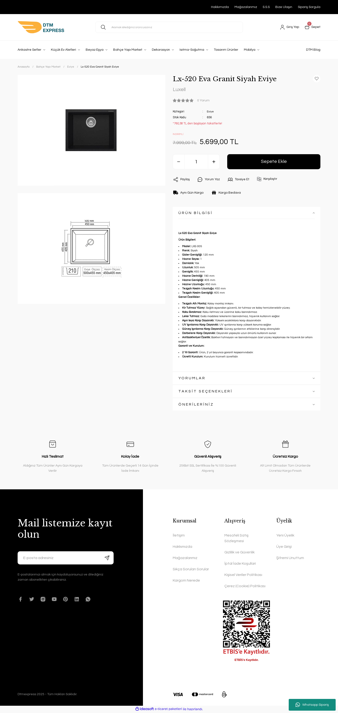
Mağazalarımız (245, 7)
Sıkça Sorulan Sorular (191, 570)
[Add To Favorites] (316, 78)
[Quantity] (196, 162)
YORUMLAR (192, 379)
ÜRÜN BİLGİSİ (195, 213)
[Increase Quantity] (213, 162)
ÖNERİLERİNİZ (196, 405)
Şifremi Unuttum (290, 558)
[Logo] (41, 27)
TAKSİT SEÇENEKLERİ (205, 392)
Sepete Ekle (274, 162)
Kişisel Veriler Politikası (243, 575)
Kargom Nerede (186, 581)
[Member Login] (289, 27)
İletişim (179, 536)
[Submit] (107, 558)
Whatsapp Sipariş (312, 704)
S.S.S (266, 7)
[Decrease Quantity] (178, 162)
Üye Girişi (284, 547)
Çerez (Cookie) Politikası (244, 587)
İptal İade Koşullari (240, 564)
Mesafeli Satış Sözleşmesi (236, 539)
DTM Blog (313, 49)
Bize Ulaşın (283, 7)
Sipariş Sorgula (309, 7)
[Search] (169, 27)
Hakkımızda (220, 7)
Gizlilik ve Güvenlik (239, 553)
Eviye (210, 112)
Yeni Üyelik (285, 536)
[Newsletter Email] (66, 558)
